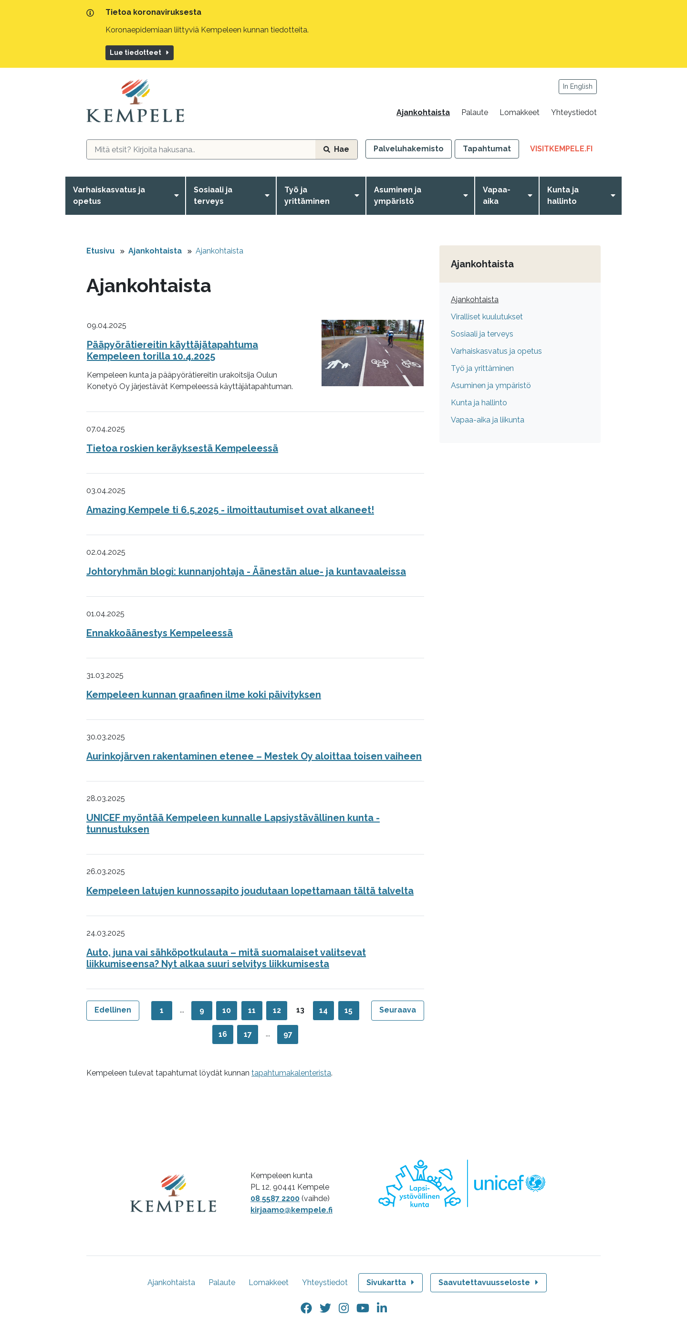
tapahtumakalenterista (291, 1072)
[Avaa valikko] (178, 196)
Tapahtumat (487, 148)
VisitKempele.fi (565, 150)
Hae (336, 149)
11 (252, 1010)
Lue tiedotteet (140, 52)
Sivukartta (391, 1282)
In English (578, 86)
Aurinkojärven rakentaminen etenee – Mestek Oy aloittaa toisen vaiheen (254, 756)
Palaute (474, 112)
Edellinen (112, 1009)
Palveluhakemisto (409, 148)
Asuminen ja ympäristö (397, 195)
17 (248, 1034)
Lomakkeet (520, 112)
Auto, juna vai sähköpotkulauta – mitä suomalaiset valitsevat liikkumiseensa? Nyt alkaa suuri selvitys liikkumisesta (226, 958)
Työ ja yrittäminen (307, 195)
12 (277, 1010)
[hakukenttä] (201, 149)
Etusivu (100, 250)
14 (323, 1010)
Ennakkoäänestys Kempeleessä (159, 633)
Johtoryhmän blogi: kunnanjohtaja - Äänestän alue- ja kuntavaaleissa (246, 571)
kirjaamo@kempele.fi (291, 1209)
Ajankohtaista (423, 112)
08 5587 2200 (275, 1198)
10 (226, 1010)
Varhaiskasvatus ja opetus (109, 195)
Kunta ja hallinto (563, 195)
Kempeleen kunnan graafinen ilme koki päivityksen (203, 694)
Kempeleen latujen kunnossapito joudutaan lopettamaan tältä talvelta (250, 891)
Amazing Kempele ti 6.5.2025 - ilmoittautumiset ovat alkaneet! (230, 510)
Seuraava (397, 1009)
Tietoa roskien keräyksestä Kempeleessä (182, 448)
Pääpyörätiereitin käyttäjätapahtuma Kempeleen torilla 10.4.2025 (172, 350)
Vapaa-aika (496, 195)
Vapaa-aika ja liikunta (487, 419)
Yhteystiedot (574, 112)
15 (348, 1010)
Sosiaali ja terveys (213, 195)
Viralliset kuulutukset (487, 316)
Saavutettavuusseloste (489, 1282)
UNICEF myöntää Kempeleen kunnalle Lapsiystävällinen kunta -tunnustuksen (233, 823)
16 (223, 1034)
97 (287, 1034)
